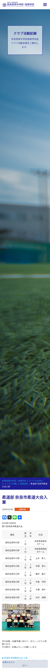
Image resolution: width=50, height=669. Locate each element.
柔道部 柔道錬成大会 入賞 (16, 657)
